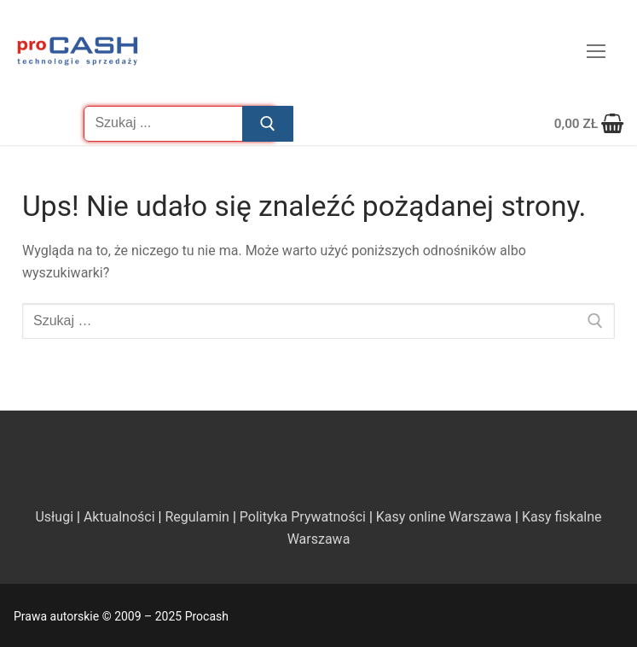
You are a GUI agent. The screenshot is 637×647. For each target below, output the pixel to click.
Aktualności (119, 517)
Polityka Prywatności (303, 517)
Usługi (54, 517)
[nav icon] (596, 51)
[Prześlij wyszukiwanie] (267, 124)
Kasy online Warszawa (444, 517)
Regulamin (197, 517)
